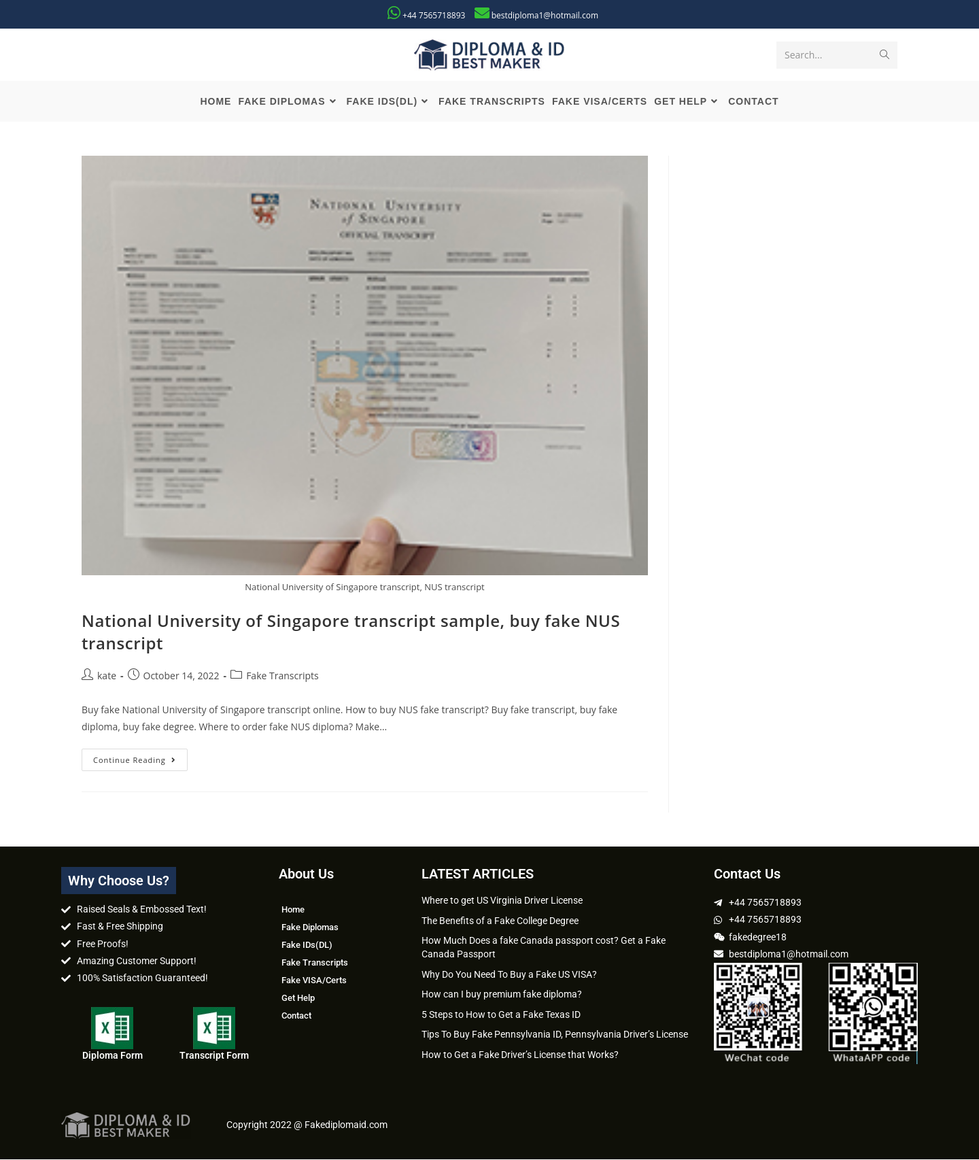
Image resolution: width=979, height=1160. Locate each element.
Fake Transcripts (282, 676)
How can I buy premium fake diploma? (502, 994)
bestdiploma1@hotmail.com (545, 15)
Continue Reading (140, 757)
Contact (296, 1016)
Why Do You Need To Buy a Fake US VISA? (509, 975)
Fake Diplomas (310, 928)
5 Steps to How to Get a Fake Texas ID (501, 1015)
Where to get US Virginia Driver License (502, 900)
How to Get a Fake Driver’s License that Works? (520, 1055)
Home (293, 910)
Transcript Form (214, 1056)
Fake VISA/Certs (314, 981)
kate (106, 676)
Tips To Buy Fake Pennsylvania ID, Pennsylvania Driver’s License (555, 1034)
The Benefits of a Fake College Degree (500, 921)
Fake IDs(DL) (306, 945)
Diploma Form (112, 1056)
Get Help (298, 998)
